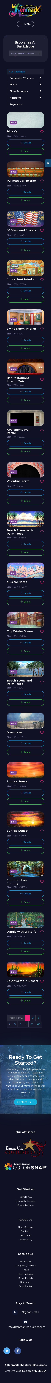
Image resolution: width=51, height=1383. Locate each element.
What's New (25, 1261)
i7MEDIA (40, 1370)
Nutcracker (26, 98)
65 (31, 1024)
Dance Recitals (25, 1278)
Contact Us (24, 1102)
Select (25, 151)
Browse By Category (25, 1201)
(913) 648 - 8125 (30, 1312)
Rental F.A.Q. (25, 1197)
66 (38, 1024)
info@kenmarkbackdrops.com (26, 1327)
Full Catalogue (17, 71)
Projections (16, 104)
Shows (26, 84)
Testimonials (25, 1235)
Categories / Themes (26, 78)
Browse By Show (25, 1205)
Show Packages (26, 91)
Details (25, 142)
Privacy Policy (25, 1239)
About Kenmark (25, 1227)
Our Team (25, 1231)
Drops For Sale (26, 1286)
